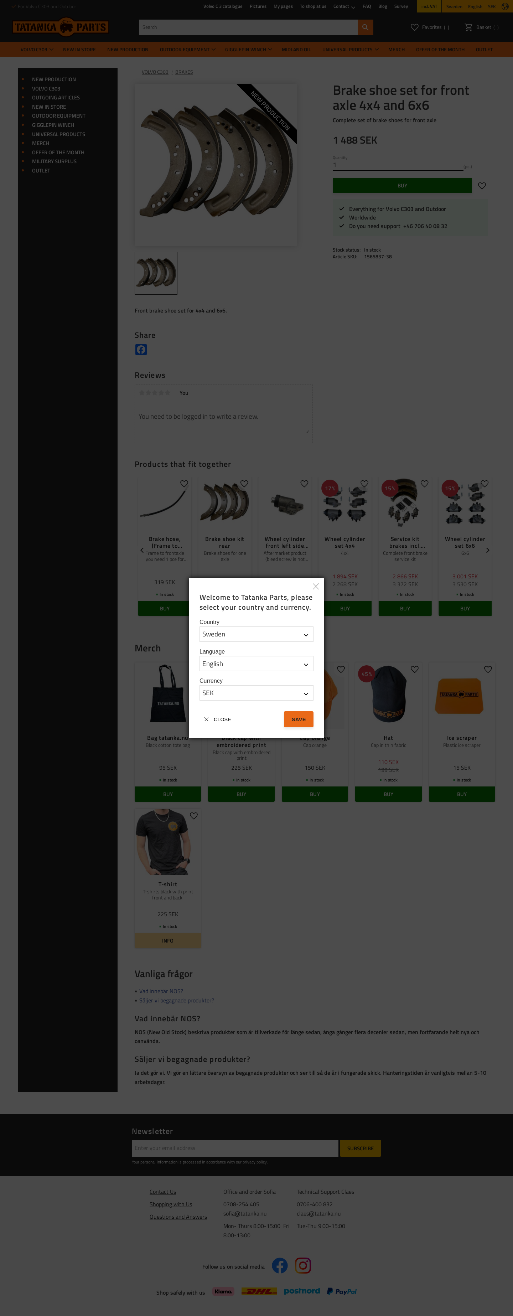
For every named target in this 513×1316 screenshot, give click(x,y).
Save (299, 719)
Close (222, 719)
